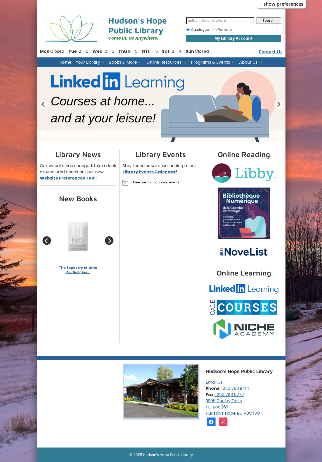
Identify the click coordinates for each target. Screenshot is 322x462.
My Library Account (233, 38)
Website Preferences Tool (68, 178)
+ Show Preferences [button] (281, 4)
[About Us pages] (262, 62)
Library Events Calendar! (150, 172)
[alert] (161, 182)
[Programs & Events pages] (234, 62)
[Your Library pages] (104, 62)
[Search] (220, 20)
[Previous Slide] (43, 104)
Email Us (214, 382)
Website (225, 29)
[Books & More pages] (141, 62)
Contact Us (270, 51)
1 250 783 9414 (234, 388)
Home (65, 62)
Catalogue (200, 29)
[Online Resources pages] (186, 62)
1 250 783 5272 (229, 395)
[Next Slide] (278, 104)
